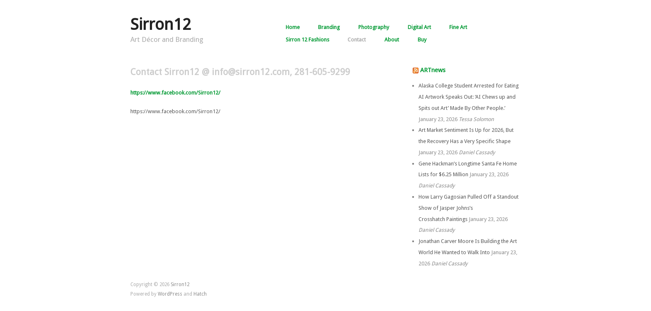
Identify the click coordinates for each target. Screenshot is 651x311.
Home (293, 27)
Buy (422, 40)
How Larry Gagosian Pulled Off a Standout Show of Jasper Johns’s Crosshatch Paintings (468, 208)
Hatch (200, 294)
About (391, 40)
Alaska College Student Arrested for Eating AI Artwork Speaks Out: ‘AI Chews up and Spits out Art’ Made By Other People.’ (468, 97)
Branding (329, 27)
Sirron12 (160, 24)
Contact (357, 40)
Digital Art (419, 27)
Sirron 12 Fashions (307, 40)
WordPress (170, 294)
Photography (373, 27)
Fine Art (458, 27)
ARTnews (432, 70)
